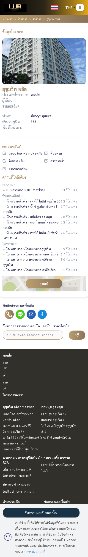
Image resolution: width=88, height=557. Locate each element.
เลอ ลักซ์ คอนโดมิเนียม (56, 437)
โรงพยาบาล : (10, 244)
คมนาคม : (8, 185)
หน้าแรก (7, 19)
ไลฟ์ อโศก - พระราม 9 (17, 475)
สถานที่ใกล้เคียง (14, 177)
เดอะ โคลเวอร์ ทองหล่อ (18, 414)
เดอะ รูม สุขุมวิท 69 (53, 414)
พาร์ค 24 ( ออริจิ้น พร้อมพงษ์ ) (22, 437)
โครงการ (22, 19)
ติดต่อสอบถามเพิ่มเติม (18, 305)
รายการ (37, 19)
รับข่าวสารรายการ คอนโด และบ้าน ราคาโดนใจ (36, 326)
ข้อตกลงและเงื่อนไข (57, 502)
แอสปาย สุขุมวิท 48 (53, 420)
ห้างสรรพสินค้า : (12, 196)
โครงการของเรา (13, 395)
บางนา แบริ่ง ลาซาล (55, 458)
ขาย (5, 362)
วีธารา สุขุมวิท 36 (13, 431)
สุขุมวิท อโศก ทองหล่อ (18, 407)
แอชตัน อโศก (11, 420)
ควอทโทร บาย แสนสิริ (17, 425)
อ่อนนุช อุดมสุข (52, 407)
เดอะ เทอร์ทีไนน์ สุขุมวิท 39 (20, 449)
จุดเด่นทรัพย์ (11, 147)
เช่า (5, 368)
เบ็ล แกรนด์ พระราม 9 (17, 469)
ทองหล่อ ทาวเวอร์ (14, 443)
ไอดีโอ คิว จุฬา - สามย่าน (19, 491)
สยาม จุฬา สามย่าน (16, 484)
